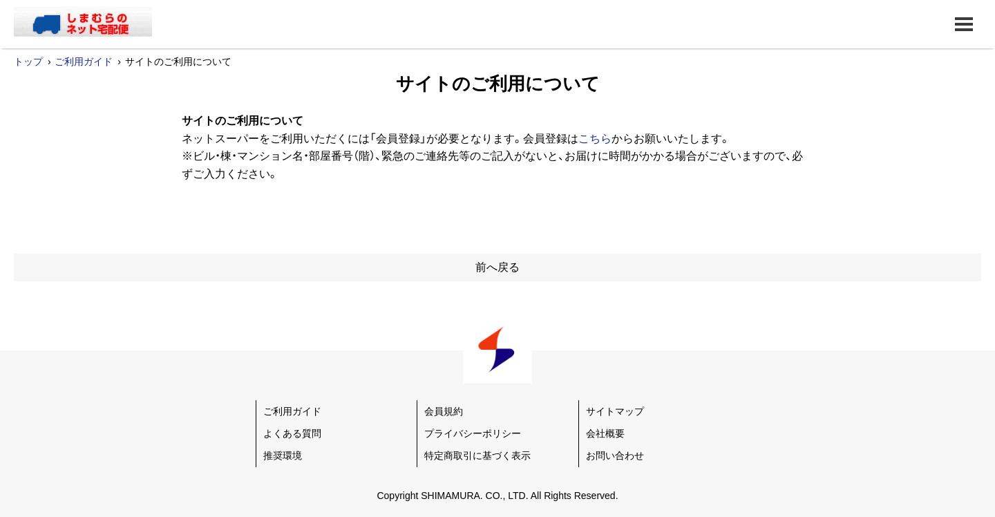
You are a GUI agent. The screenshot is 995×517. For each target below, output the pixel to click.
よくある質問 (292, 433)
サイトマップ (615, 411)
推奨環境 (282, 455)
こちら (595, 138)
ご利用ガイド (84, 61)
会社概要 (605, 433)
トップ (28, 61)
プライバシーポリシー (472, 433)
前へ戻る (497, 267)
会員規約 (443, 411)
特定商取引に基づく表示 (477, 455)
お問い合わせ (615, 455)
